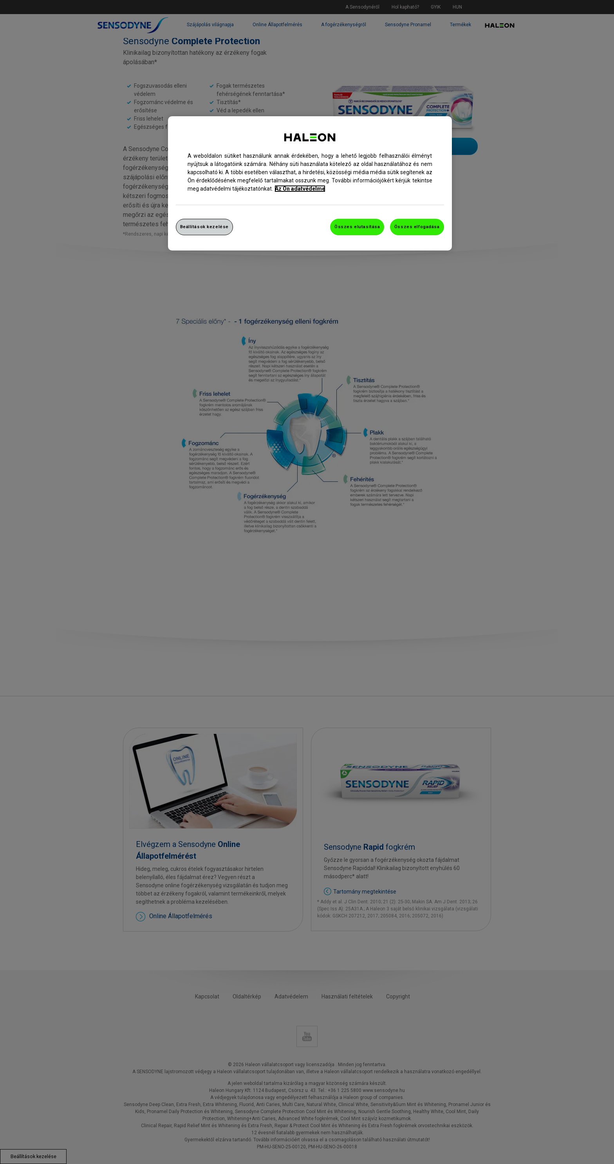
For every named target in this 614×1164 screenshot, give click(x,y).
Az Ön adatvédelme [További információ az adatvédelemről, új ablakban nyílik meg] (300, 189)
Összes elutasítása (357, 226)
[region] (310, 183)
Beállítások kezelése (204, 226)
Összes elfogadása (417, 226)
